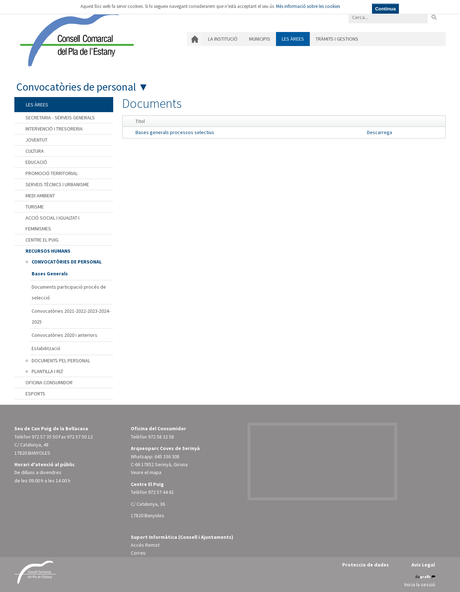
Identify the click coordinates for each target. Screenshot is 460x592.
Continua (385, 9)
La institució (223, 39)
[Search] (388, 17)
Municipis (259, 39)
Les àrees (293, 39)
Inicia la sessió (419, 584)
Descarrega (379, 132)
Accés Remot (145, 545)
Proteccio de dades (365, 564)
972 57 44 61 (161, 492)
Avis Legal (423, 564)
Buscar (434, 17)
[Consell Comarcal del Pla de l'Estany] (75, 37)
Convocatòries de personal (76, 86)
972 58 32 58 (161, 436)
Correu (138, 553)
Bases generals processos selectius (174, 132)
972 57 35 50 (45, 436)
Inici (194, 39)
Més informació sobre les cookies (308, 6)
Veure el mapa (146, 472)
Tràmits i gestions (337, 39)
